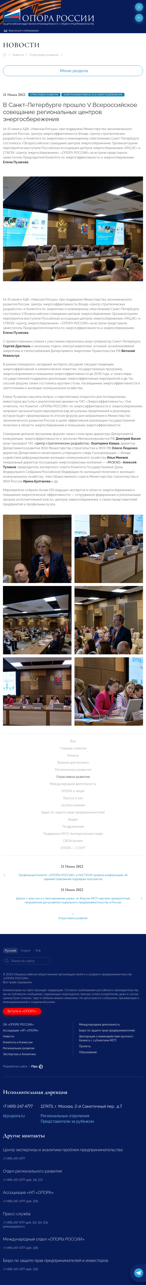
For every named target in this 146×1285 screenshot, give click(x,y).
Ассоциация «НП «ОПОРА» (21, 1030)
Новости (18, 55)
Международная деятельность (73, 784)
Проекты (85, 1046)
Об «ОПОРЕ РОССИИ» (18, 1024)
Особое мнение (73, 805)
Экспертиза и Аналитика (19, 1054)
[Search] (27, 960)
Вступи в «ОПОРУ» (22, 1011)
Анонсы (73, 755)
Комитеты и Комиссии (17, 1042)
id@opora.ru (14, 1115)
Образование (88, 1052)
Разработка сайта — (23, 1066)
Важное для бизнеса (73, 762)
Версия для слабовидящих (21, 30)
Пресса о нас (73, 798)
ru (139, 17)
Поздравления (73, 826)
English (26, 950)
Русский (10, 950)
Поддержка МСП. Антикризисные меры (73, 834)
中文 (38, 950)
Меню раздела (74, 70)
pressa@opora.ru (14, 1226)
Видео (73, 819)
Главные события (73, 748)
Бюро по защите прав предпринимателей (73, 812)
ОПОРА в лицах (73, 791)
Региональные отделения (65, 1115)
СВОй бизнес (73, 841)
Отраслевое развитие (44, 55)
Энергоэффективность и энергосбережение (92, 94)
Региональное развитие (73, 770)
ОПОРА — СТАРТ (73, 848)
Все (73, 741)
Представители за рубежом (67, 1121)
